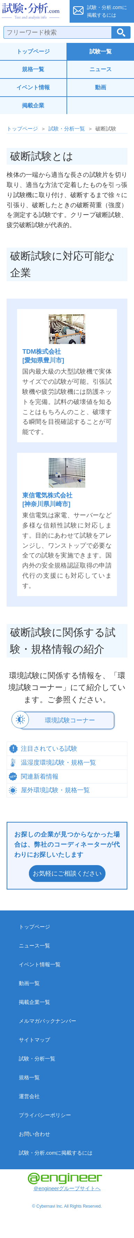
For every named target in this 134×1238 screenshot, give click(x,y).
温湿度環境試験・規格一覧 (58, 762)
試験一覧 (100, 51)
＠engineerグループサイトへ (65, 1182)
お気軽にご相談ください (67, 873)
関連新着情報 (39, 776)
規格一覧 (33, 69)
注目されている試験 (49, 748)
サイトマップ (34, 1040)
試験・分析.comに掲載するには (56, 1153)
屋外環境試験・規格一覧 (55, 790)
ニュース (100, 69)
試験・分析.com (33, 11)
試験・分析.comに (107, 11)
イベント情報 (33, 87)
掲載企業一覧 (34, 1002)
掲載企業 (33, 105)
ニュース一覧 (34, 945)
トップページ (33, 51)
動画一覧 (29, 983)
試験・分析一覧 (66, 129)
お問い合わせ (34, 1134)
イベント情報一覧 (40, 964)
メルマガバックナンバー (47, 1021)
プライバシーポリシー (45, 1115)
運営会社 (29, 1096)
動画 (100, 87)
